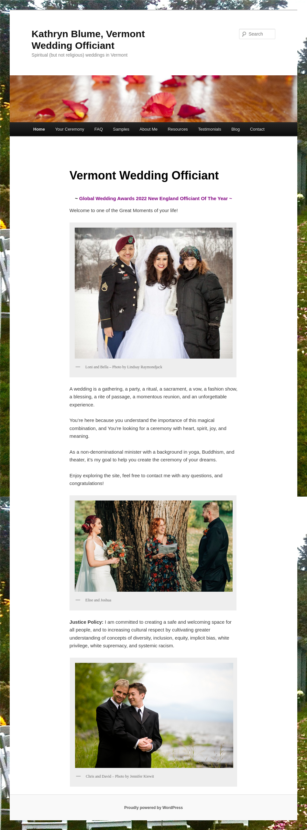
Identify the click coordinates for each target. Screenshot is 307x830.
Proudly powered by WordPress (153, 807)
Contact (257, 129)
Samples (121, 129)
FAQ (98, 129)
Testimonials (209, 129)
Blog (235, 129)
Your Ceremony (69, 129)
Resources (178, 129)
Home (39, 129)
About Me (148, 129)
